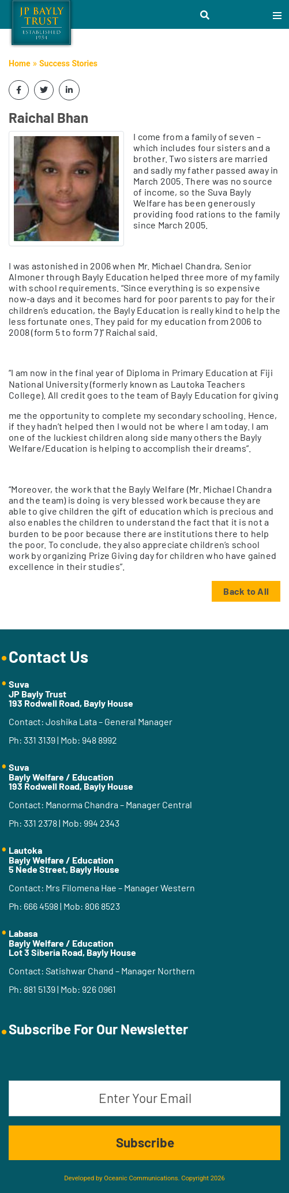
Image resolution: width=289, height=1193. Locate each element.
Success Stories (68, 63)
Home (19, 63)
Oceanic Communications (141, 1178)
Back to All (246, 591)
